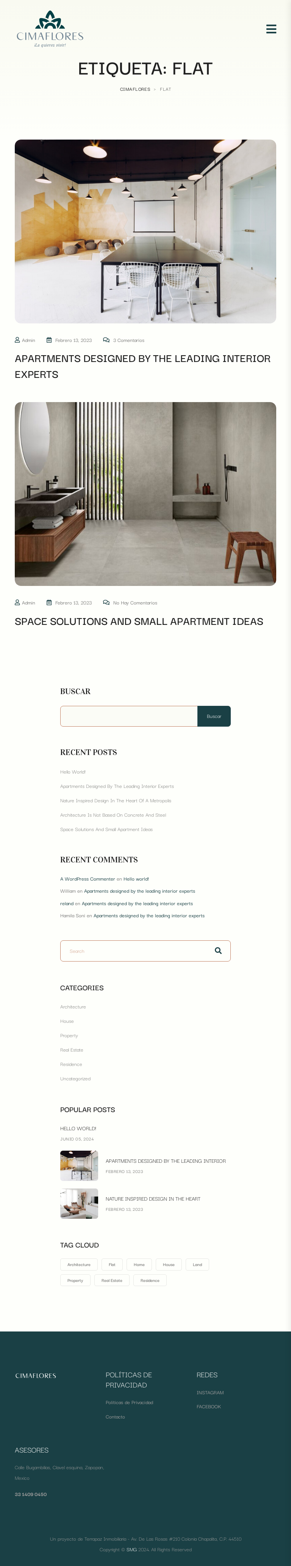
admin (28, 339)
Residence (71, 1063)
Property (69, 1035)
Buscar (75, 691)
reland (67, 903)
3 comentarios (128, 339)
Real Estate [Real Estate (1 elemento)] (112, 1280)
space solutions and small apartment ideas (139, 620)
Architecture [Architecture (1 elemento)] (79, 1264)
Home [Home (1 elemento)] (139, 1264)
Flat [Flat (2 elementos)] (112, 1264)
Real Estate (71, 1049)
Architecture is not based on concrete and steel (113, 814)
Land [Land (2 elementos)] (197, 1264)
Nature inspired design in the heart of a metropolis (115, 800)
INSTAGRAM (210, 1392)
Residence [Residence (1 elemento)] (150, 1280)
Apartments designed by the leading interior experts (143, 365)
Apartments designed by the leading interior (166, 1160)
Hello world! (73, 771)
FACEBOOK (209, 1406)
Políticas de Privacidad (129, 1402)
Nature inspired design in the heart (153, 1198)
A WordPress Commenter (87, 878)
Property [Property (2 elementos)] (75, 1280)
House (67, 1020)
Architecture (73, 1006)
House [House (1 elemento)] (169, 1264)
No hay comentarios (135, 602)
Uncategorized (75, 1078)
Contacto (115, 1416)
